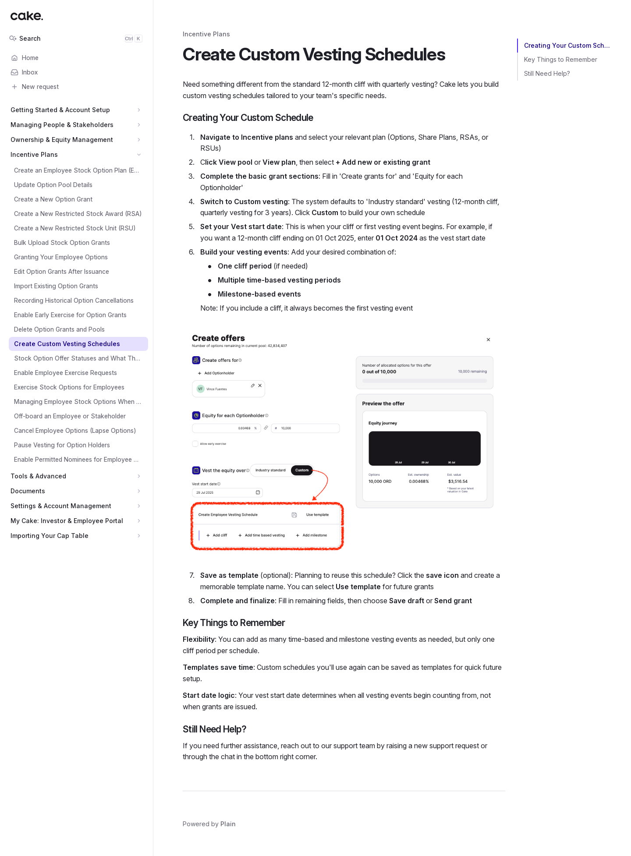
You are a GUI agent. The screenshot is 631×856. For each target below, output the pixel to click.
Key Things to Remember (560, 59)
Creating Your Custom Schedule (568, 45)
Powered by (209, 824)
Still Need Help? (547, 73)
